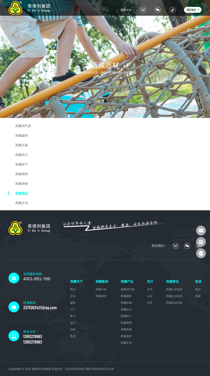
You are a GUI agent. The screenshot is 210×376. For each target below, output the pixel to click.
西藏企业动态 (174, 296)
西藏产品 (114, 72)
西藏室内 (101, 296)
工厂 (73, 309)
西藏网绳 (126, 322)
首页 (103, 72)
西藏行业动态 (174, 289)
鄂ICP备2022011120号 (100, 368)
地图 (198, 296)
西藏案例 (102, 281)
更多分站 (126, 9)
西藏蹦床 (126, 296)
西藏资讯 (172, 281)
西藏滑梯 (126, 329)
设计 (73, 322)
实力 (150, 281)
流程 (73, 329)
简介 (73, 289)
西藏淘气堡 (127, 289)
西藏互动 (126, 342)
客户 (73, 316)
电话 (198, 289)
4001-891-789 (36, 278)
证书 (150, 289)
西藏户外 (101, 289)
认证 (150, 296)
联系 (198, 281)
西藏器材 (128, 72)
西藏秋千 (126, 316)
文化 (73, 296)
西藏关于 (76, 281)
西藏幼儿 (126, 309)
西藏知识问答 (174, 302)
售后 (73, 336)
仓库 (150, 302)
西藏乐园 (126, 302)
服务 (73, 302)
